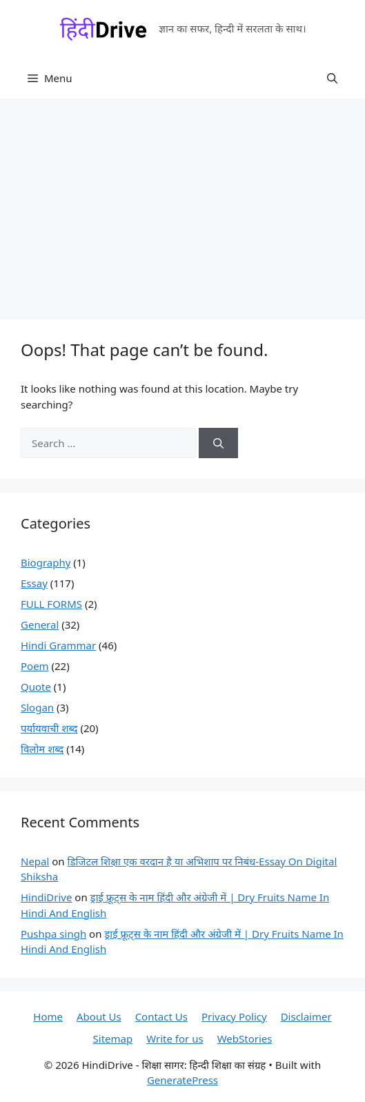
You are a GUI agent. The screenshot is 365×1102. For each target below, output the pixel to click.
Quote (36, 686)
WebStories (245, 1038)
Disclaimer (306, 1016)
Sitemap (113, 1038)
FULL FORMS (51, 604)
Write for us (174, 1038)
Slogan (37, 707)
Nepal (35, 861)
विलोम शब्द (42, 749)
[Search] (218, 443)
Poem (35, 666)
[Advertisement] (182, 202)
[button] (332, 78)
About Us (99, 1016)
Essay (34, 583)
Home (48, 1016)
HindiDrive (46, 897)
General (40, 624)
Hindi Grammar (58, 645)
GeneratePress (182, 1080)
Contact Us (161, 1016)
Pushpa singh (53, 934)
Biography (45, 562)
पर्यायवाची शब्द (49, 728)
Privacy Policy (234, 1016)
